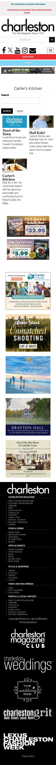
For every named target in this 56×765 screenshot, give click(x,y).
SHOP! (28, 63)
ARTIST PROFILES (15, 552)
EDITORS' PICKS (14, 559)
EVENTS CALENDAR (15, 550)
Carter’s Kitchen (8, 177)
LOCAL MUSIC (13, 593)
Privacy (25, 756)
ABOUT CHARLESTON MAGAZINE (21, 501)
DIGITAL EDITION (15, 510)
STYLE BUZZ (13, 578)
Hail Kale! (37, 132)
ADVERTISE (12, 515)
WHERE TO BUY (14, 517)
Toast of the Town (11, 132)
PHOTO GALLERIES (15, 590)
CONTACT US (13, 513)
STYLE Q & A (13, 573)
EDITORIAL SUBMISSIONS (17, 522)
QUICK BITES (13, 537)
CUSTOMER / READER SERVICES (20, 503)
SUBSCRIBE (28, 57)
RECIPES (11, 542)
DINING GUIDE (13, 532)
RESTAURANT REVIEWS (17, 535)
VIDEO (10, 588)
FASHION (11, 575)
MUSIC (11, 554)
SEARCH (7, 111)
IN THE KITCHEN (14, 539)
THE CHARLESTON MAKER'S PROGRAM (28, 4)
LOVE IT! (11, 580)
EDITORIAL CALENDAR (17, 520)
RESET (20, 111)
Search (5, 95)
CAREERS (11, 524)
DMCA (31, 756)
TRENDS (11, 571)
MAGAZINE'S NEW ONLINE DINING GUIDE (29, 11)
